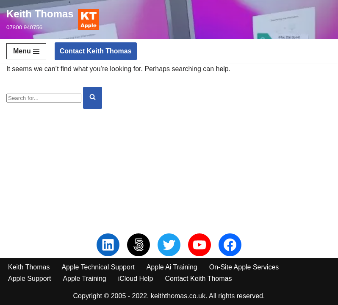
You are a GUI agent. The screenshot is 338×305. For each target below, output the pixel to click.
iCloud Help (135, 278)
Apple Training (84, 278)
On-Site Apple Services (244, 267)
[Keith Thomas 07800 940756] (52, 19)
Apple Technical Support (97, 267)
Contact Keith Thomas (96, 51)
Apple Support (29, 278)
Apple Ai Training (172, 267)
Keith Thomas (29, 267)
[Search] (43, 98)
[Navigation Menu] (26, 51)
